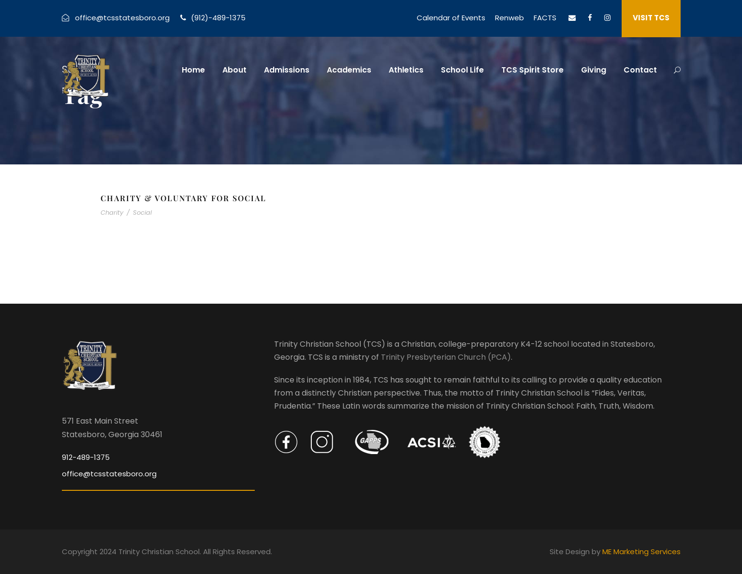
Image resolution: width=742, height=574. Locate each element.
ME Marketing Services (641, 551)
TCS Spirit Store (532, 69)
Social (142, 212)
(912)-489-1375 (218, 18)
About (234, 69)
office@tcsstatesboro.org (122, 18)
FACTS (545, 18)
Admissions (286, 69)
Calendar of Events (451, 18)
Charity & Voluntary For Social (183, 198)
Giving (593, 69)
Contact (640, 69)
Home (193, 69)
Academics (349, 69)
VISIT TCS (651, 18)
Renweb (509, 18)
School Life (462, 69)
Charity (112, 212)
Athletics (406, 69)
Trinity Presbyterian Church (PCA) (446, 357)
